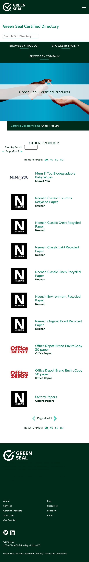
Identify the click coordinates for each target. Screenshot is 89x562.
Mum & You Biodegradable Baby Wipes (55, 175)
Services (7, 505)
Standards (8, 515)
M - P (31, 147)
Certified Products (12, 510)
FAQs (50, 515)
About (6, 501)
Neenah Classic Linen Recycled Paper (58, 274)
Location (51, 510)
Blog (49, 501)
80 (61, 159)
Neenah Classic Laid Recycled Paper (57, 249)
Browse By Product (24, 45)
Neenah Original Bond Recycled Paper (58, 323)
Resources (52, 505)
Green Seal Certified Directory (31, 26)
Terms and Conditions (56, 553)
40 (51, 159)
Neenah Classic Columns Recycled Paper (53, 200)
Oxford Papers (46, 397)
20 (46, 159)
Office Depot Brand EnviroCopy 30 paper (58, 348)
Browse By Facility (66, 45)
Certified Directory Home (25, 125)
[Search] (21, 36)
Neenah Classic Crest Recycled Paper (58, 224)
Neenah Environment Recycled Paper (58, 298)
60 (56, 159)
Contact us (8, 541)
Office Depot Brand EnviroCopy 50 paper (58, 372)
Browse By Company (45, 56)
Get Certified (9, 520)
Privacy (39, 553)
